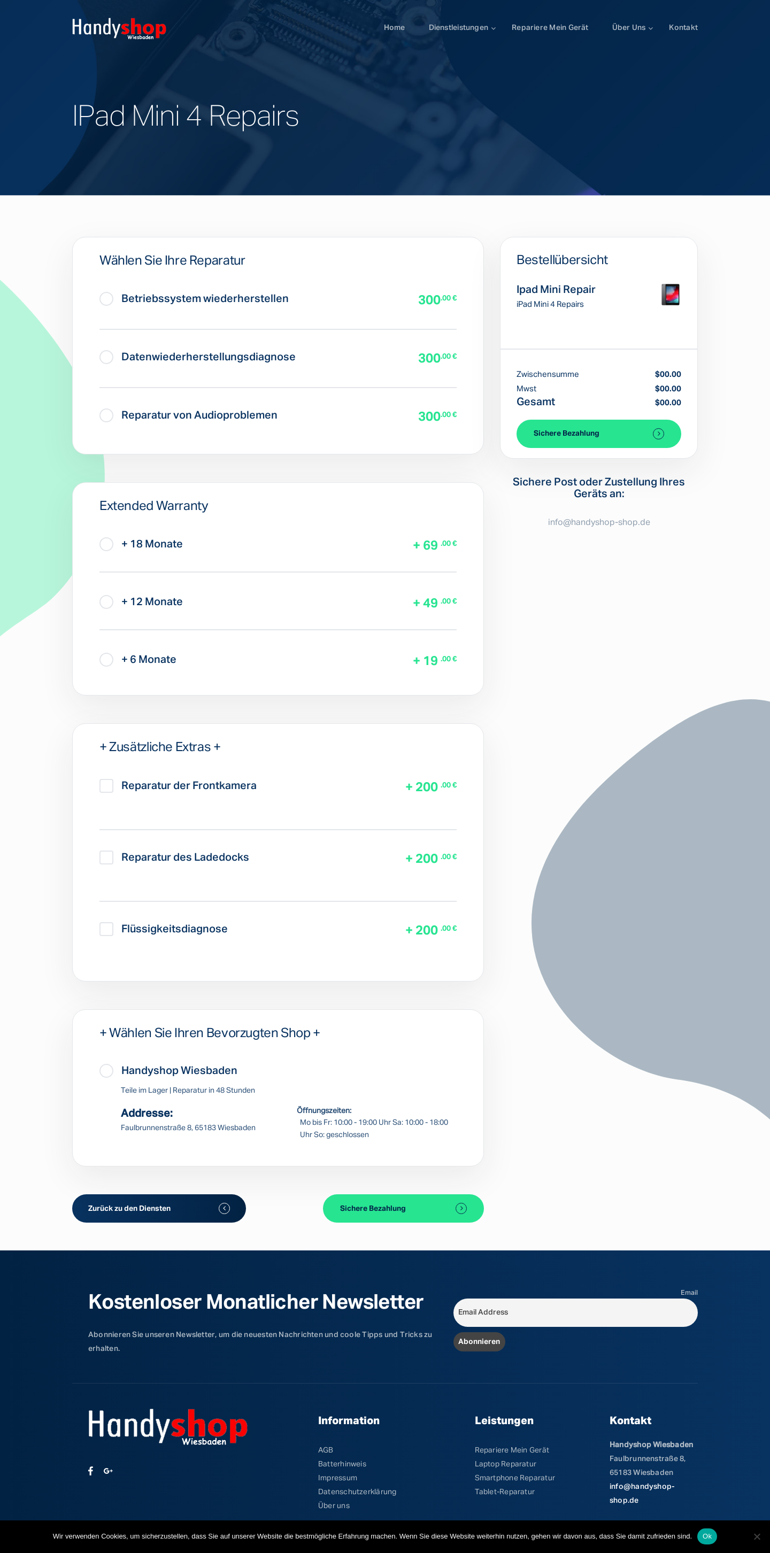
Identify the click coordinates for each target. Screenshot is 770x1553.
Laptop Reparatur (506, 1464)
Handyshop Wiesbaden (168, 1071)
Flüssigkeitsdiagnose (163, 929)
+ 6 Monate (137, 660)
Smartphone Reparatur (515, 1478)
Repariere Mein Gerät (512, 1450)
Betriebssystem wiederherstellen (194, 299)
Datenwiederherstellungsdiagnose (197, 357)
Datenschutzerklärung (357, 1492)
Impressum (337, 1478)
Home (394, 28)
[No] (756, 1536)
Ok (707, 1536)
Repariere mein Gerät (550, 28)
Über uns (629, 28)
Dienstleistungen (459, 28)
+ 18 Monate (141, 544)
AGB (326, 1450)
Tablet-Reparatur (505, 1492)
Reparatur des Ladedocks (174, 857)
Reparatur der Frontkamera (178, 786)
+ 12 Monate (141, 602)
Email (689, 1292)
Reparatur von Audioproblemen (188, 415)
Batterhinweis (342, 1464)
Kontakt (683, 28)
